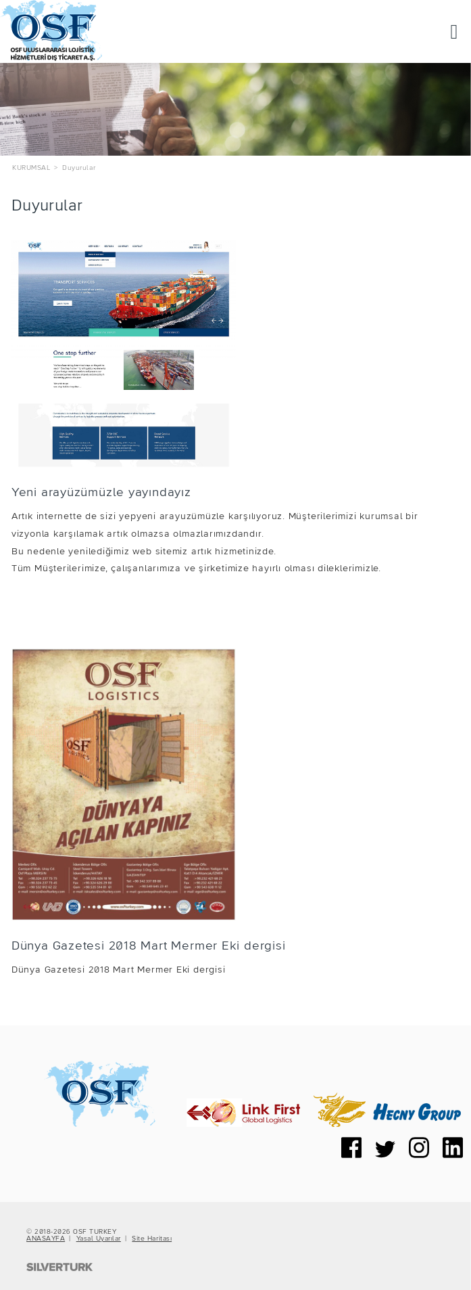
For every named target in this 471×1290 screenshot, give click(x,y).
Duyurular (78, 167)
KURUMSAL (31, 167)
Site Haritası (152, 1238)
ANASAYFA (45, 1238)
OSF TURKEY (94, 1231)
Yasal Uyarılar (98, 1238)
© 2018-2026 (49, 1231)
